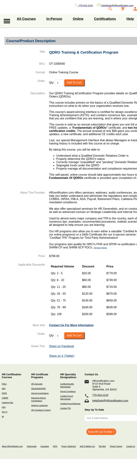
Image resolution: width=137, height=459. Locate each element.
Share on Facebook (61, 346)
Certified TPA (65, 408)
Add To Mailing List (87, 446)
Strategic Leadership (39, 405)
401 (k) (4, 412)
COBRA (5, 398)
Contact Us (130, 446)
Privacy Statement (68, 446)
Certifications (105, 19)
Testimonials (31, 446)
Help (130, 19)
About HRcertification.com (12, 446)
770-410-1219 (100, 395)
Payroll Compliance (68, 392)
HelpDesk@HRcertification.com (110, 400)
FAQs (55, 446)
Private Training (116, 446)
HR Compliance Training (41, 410)
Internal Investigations (40, 393)
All (3, 417)
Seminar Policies (100, 248)
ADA (4, 389)
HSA (4, 407)
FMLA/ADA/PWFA (38, 389)
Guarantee (44, 446)
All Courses (26, 19)
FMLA (4, 384)
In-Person (54, 19)
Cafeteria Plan (7, 403)
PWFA (4, 393)
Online (78, 19)
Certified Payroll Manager (70, 404)
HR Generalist (36, 384)
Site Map (102, 446)
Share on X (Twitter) (61, 355)
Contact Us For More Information (71, 325)
